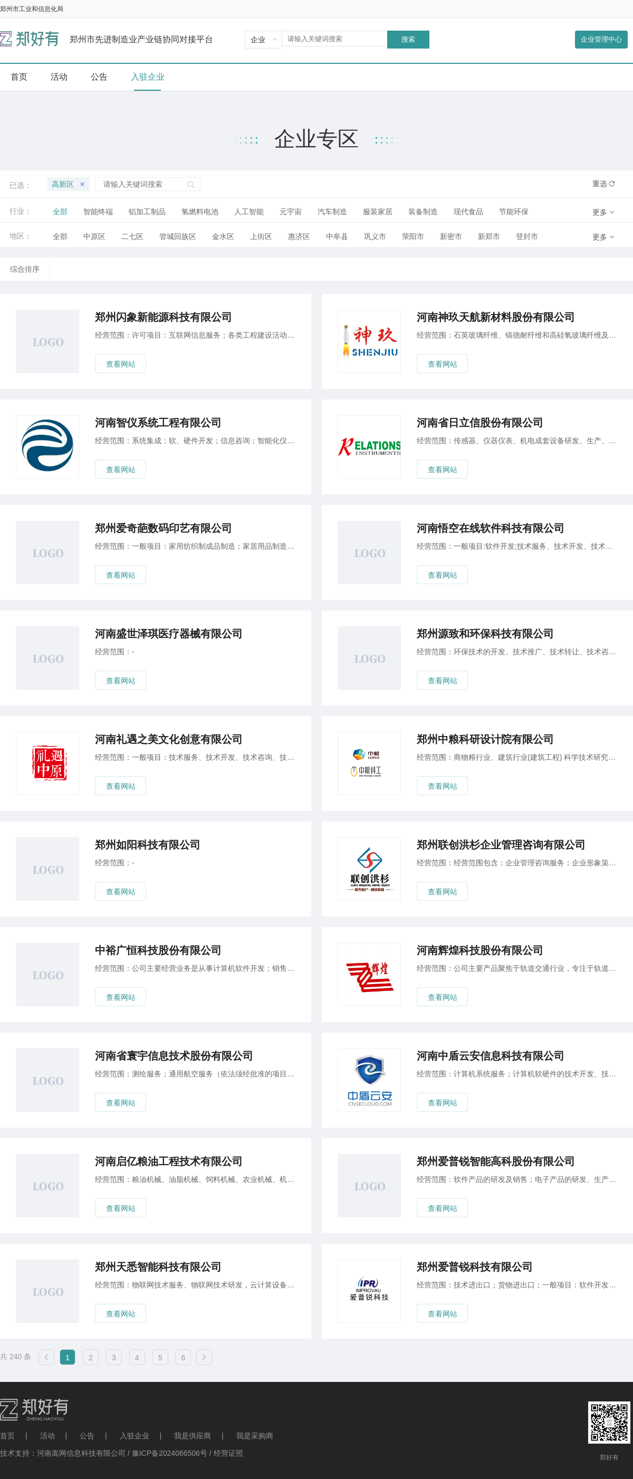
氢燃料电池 (199, 211)
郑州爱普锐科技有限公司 (475, 1267)
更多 (599, 212)
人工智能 (249, 211)
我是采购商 (254, 1436)
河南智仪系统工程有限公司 (158, 422)
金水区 (223, 236)
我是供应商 (192, 1436)
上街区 (261, 236)
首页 (7, 1436)
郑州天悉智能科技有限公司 (158, 1267)
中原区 (94, 236)
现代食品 (468, 211)
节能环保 (514, 211)
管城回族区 (177, 236)
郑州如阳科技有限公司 (147, 845)
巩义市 (375, 236)
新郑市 (489, 236)
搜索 (408, 39)
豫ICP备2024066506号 (169, 1453)
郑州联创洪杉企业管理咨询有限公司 (501, 845)
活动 (47, 1436)
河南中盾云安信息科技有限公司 (490, 1056)
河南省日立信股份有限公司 (480, 422)
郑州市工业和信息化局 (31, 9)
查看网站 (121, 364)
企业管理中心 (601, 39)
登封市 (527, 236)
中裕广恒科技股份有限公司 (158, 950)
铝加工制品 (147, 211)
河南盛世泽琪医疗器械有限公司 (169, 634)
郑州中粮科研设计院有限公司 (485, 739)
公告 (87, 1436)
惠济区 (299, 236)
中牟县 (337, 236)
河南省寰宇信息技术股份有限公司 (174, 1056)
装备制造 (423, 211)
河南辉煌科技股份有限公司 (480, 950)
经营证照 (228, 1453)
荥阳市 (413, 236)
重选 (599, 183)
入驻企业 (134, 1436)
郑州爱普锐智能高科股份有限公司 (496, 1161)
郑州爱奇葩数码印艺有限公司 (163, 528)
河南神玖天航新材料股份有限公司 (496, 317)
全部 (60, 211)
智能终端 (98, 211)
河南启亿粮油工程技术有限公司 (169, 1161)
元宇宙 (291, 211)
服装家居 (377, 211)
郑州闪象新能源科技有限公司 (163, 317)
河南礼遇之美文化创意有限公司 (169, 739)
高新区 (68, 184)
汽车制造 (332, 211)
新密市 (451, 236)
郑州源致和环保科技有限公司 (485, 634)
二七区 (132, 236)
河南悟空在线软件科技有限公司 (490, 528)
